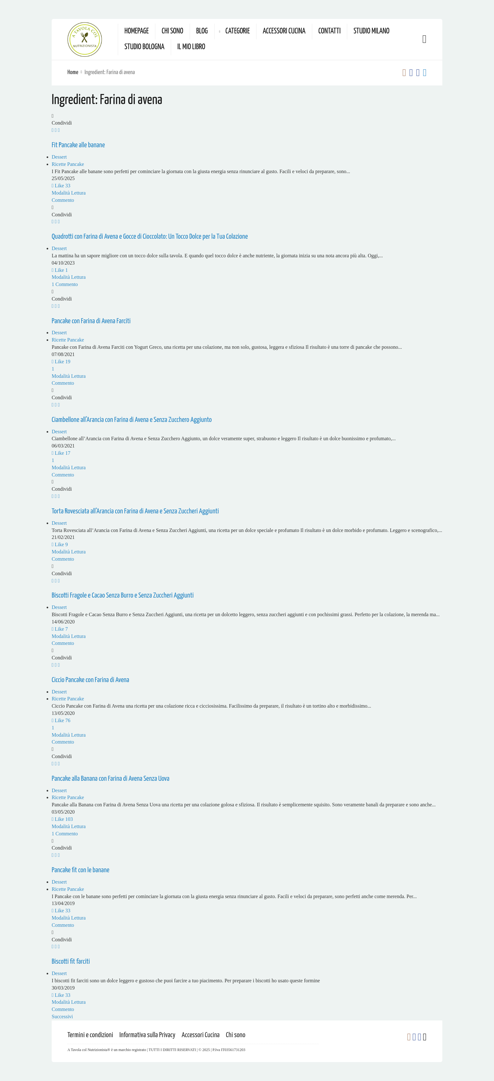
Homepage (136, 31)
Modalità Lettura (69, 193)
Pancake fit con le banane (80, 870)
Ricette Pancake (68, 164)
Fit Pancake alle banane (78, 145)
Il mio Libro (191, 47)
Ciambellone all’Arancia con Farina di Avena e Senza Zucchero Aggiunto (132, 420)
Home (72, 72)
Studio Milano (371, 31)
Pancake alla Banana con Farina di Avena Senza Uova (110, 778)
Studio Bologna (144, 47)
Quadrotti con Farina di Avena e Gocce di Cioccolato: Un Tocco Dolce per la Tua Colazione (150, 236)
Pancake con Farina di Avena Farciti (91, 321)
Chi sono (172, 31)
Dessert (59, 157)
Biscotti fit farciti (71, 961)
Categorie (238, 31)
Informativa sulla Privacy (147, 1035)
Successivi (62, 1016)
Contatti (330, 31)
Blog (202, 31)
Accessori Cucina (284, 31)
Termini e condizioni (90, 1035)
